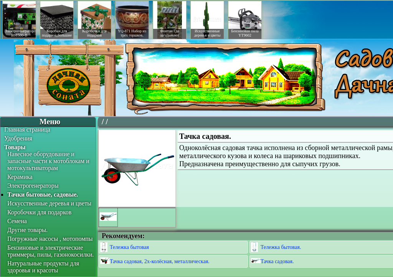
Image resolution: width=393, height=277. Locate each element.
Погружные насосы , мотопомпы (50, 238)
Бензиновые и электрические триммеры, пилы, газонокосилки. (50, 251)
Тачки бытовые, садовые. (42, 194)
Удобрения (18, 138)
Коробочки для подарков (39, 212)
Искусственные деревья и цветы (49, 203)
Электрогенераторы (33, 185)
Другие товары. (27, 230)
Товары (15, 147)
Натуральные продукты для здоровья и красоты (43, 267)
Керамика (20, 177)
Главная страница (27, 129)
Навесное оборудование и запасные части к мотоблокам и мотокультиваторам (48, 161)
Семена (17, 221)
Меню (50, 121)
